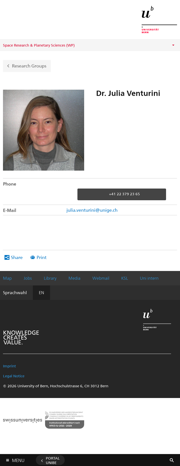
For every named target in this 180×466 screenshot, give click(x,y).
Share (17, 257)
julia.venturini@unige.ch (92, 210)
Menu (18, 459)
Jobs (28, 278)
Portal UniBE (53, 460)
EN (41, 292)
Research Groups (29, 65)
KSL (124, 278)
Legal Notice (13, 375)
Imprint (9, 365)
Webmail (100, 278)
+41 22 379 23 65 (124, 194)
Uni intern (149, 278)
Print (42, 257)
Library (50, 278)
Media (74, 278)
